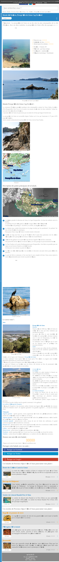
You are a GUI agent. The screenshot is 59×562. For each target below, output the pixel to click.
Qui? (26, 559)
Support (30, 559)
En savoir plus (39, 2)
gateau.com (33, 557)
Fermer (45, 2)
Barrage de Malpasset (11, 481)
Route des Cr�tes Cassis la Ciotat (15, 468)
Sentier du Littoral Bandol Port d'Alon (17, 495)
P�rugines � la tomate (11, 527)
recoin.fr (31, 555)
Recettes (33, 558)
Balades (28, 558)
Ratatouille (7, 540)
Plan (34, 559)
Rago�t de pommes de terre (13, 513)
